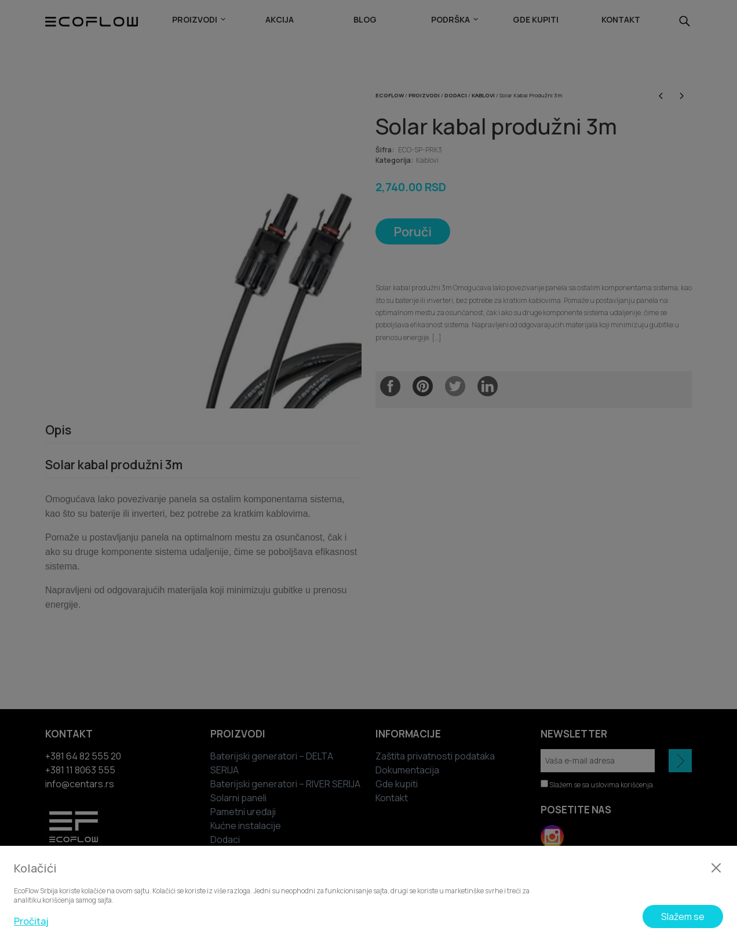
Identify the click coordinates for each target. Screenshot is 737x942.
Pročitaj (31, 921)
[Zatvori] (716, 868)
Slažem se (683, 916)
